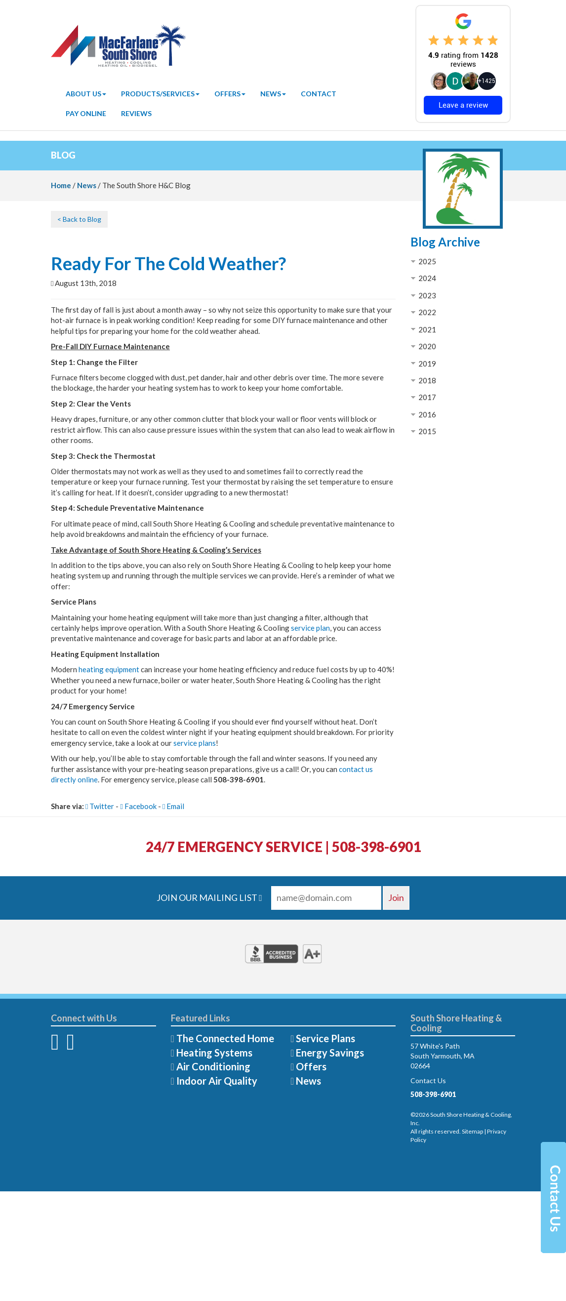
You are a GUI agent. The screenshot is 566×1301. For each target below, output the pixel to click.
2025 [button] (427, 261)
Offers (229, 93)
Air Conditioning (213, 1066)
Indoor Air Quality (216, 1081)
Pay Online (86, 113)
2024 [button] (427, 278)
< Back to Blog (79, 219)
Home (61, 185)
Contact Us (428, 1080)
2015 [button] (427, 431)
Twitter (99, 806)
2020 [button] (427, 346)
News (273, 93)
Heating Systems (214, 1052)
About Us (86, 93)
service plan (310, 627)
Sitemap (472, 1131)
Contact (318, 93)
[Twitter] (70, 1046)
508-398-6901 (433, 1094)
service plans (194, 742)
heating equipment (109, 669)
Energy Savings (330, 1052)
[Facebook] (55, 1046)
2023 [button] (427, 295)
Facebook (138, 806)
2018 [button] (427, 380)
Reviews (136, 113)
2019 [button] (427, 363)
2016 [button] (427, 414)
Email (173, 806)
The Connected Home (225, 1038)
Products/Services (160, 93)
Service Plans (325, 1038)
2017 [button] (427, 397)
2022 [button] (427, 312)
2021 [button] (427, 329)
